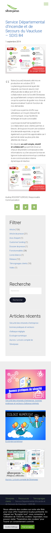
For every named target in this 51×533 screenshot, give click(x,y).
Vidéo (12, 268)
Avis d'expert (15, 238)
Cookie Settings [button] (11, 527)
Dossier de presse (17, 246)
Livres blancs (15, 255)
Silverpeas (9, 498)
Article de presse (17, 234)
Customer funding (17, 242)
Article (12, 229)
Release (13, 259)
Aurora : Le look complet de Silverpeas (21, 479)
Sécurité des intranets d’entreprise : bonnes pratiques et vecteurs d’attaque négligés (24, 327)
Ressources (23, 498)
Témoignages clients (18, 263)
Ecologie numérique (18, 336)
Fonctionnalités (16, 251)
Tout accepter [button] (27, 527)
